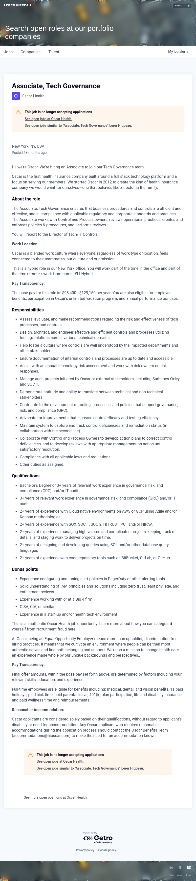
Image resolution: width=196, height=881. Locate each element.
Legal (188, 875)
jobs (8, 52)
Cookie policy (107, 850)
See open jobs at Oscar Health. (48, 119)
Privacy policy (85, 850)
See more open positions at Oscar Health (55, 797)
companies (31, 52)
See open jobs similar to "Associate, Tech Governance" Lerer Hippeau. (78, 125)
